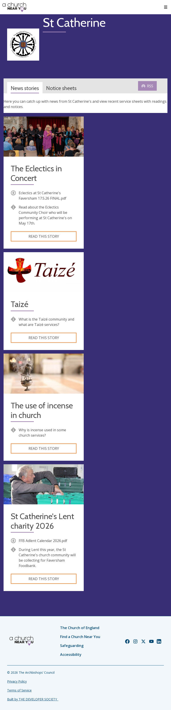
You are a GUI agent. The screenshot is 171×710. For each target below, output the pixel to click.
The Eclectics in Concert (36, 173)
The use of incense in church (42, 410)
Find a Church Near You (80, 636)
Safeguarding (71, 645)
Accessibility (70, 654)
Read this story (43, 236)
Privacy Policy (17, 681)
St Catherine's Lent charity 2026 (42, 521)
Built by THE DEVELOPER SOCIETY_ (32, 699)
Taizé (19, 304)
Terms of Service (19, 690)
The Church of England (79, 627)
